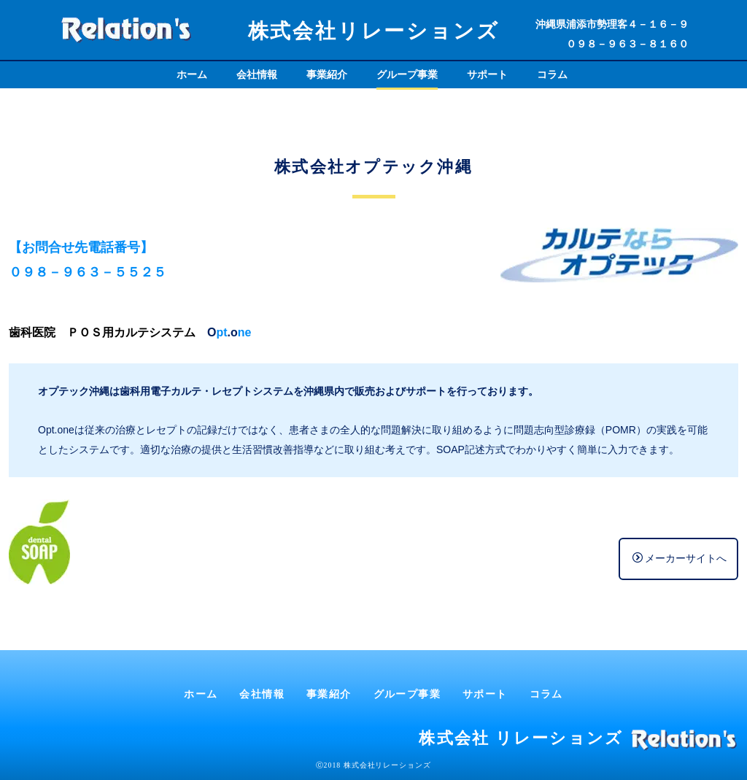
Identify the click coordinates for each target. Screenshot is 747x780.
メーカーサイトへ (679, 558)
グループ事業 (407, 74)
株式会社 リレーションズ (521, 738)
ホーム (192, 74)
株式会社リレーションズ (374, 31)
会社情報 (256, 74)
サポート (487, 74)
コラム (552, 74)
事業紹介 (326, 74)
